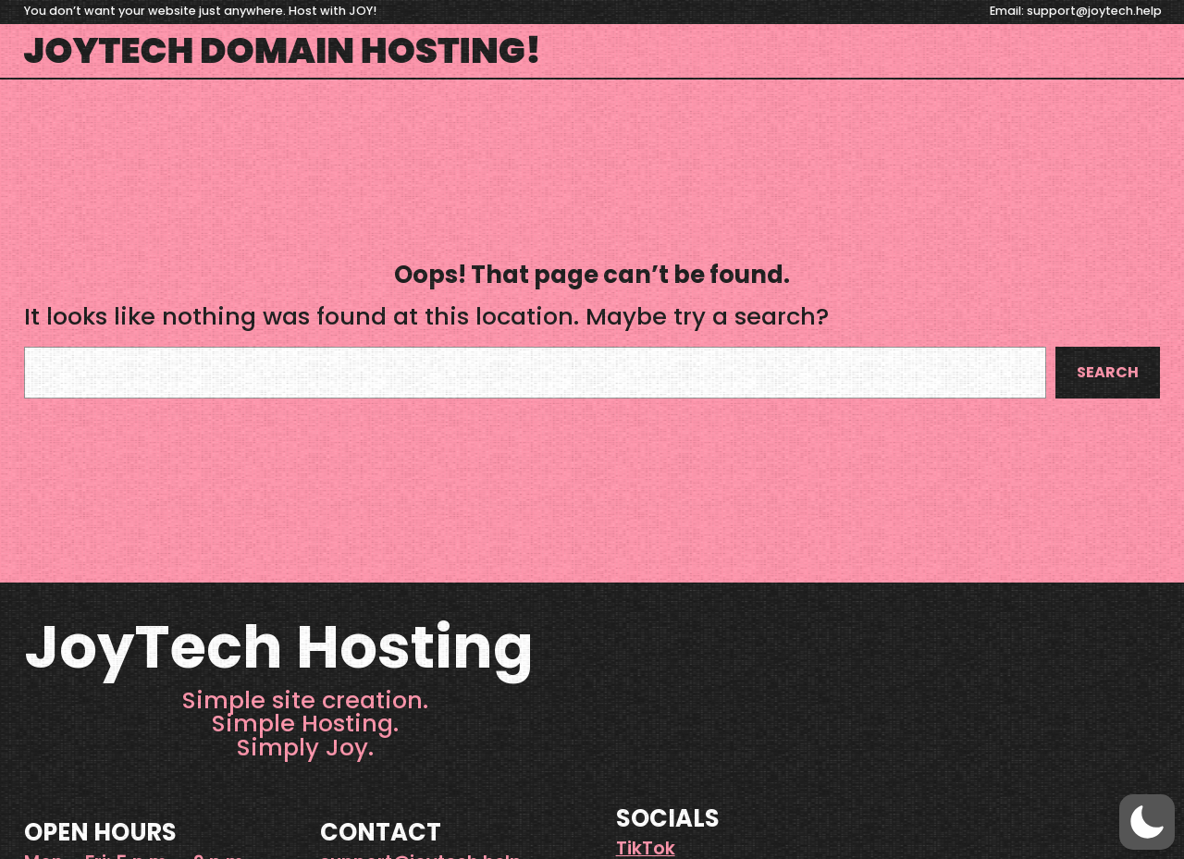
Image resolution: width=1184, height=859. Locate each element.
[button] (1147, 822)
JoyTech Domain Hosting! (283, 50)
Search (1108, 372)
